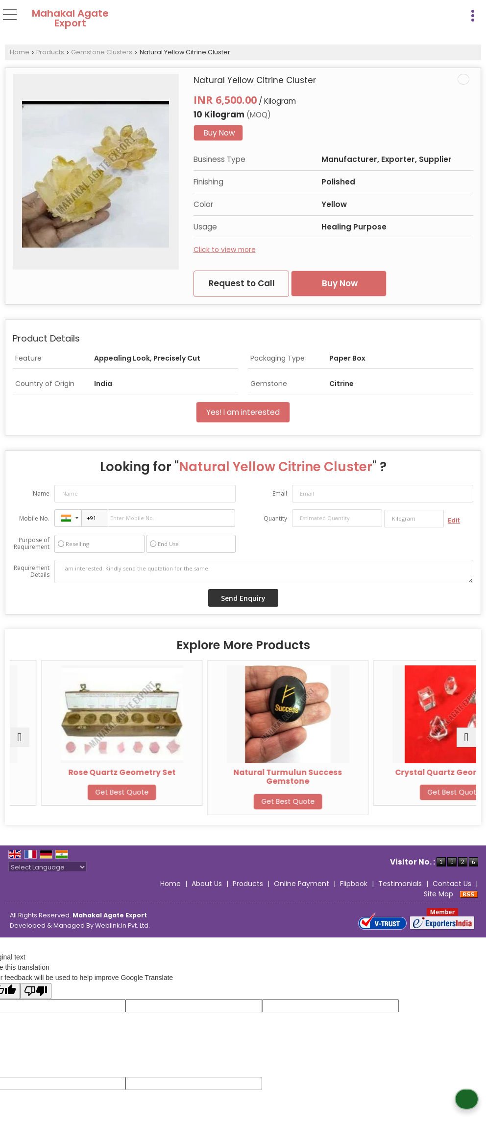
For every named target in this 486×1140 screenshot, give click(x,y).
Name (41, 493)
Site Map (438, 894)
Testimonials (400, 884)
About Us (207, 884)
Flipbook (353, 884)
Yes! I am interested (243, 412)
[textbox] (414, 518)
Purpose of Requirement (31, 543)
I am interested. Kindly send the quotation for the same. (263, 571)
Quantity (275, 518)
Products (50, 52)
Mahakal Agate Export (70, 18)
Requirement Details (31, 571)
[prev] (19, 737)
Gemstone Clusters (101, 52)
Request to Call (242, 283)
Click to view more (225, 249)
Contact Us (452, 884)
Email (279, 493)
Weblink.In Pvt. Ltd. (122, 925)
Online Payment (301, 884)
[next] (466, 737)
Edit (454, 520)
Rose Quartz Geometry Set (243, 772)
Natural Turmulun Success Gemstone (400, 776)
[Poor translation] (35, 991)
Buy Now (219, 133)
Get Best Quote (86, 792)
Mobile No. (34, 518)
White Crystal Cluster (86, 772)
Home (19, 52)
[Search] (453, 14)
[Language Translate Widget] (47, 867)
